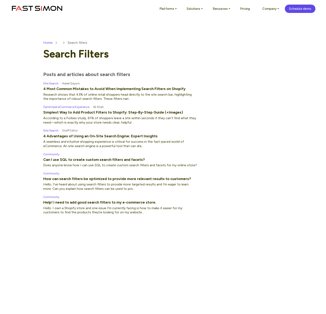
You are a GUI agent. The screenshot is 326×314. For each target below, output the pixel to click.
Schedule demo (300, 9)
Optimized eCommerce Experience (66, 107)
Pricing (245, 9)
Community (51, 154)
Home (48, 43)
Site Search (50, 83)
